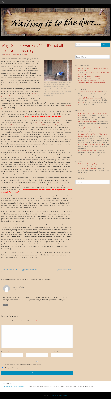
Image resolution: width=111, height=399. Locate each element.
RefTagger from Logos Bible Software (15, 386)
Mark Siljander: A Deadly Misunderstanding (91, 144)
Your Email (29, 352)
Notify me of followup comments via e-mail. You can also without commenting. (30, 368)
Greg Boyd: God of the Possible (87, 121)
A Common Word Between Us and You (90, 92)
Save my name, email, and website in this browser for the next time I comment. (22, 365)
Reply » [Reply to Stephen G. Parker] (5, 304)
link (19, 167)
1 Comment (26, 54)
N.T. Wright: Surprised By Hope (87, 151)
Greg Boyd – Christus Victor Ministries (89, 98)
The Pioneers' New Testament (87, 168)
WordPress (64, 395)
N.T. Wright (81, 102)
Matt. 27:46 (10, 125)
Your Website (55, 352)
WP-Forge (55, 395)
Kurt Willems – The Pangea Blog (87, 164)
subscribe (43, 368)
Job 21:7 (43, 125)
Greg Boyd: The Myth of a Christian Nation (90, 128)
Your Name (5, 352)
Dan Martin (17, 54)
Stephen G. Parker (19, 287)
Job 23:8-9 (38, 123)
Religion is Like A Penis (94, 76)
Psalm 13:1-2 (60, 123)
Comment (4, 324)
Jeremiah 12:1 (53, 125)
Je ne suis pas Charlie (65, 270)
